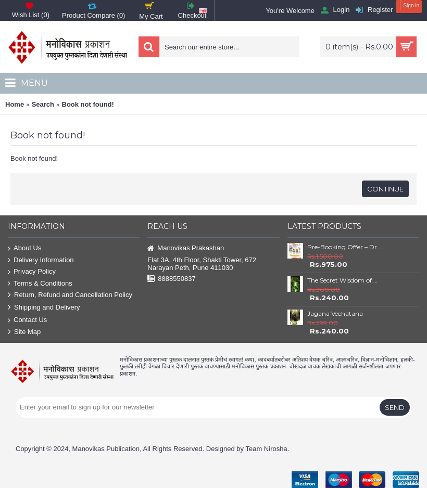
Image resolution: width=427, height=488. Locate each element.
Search (43, 104)
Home (14, 104)
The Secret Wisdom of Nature (344, 280)
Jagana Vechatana (335, 313)
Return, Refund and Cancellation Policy (70, 295)
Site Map (24, 332)
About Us (24, 248)
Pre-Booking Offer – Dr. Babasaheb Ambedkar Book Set (344, 247)
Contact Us (27, 320)
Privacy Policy (32, 271)
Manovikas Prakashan (185, 248)
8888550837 (171, 279)
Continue (385, 189)
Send (395, 407)
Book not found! (88, 104)
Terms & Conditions (40, 283)
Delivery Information (41, 260)
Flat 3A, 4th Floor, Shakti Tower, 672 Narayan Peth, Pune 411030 (201, 264)
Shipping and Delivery (44, 307)
